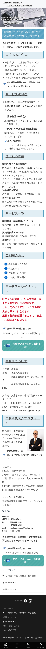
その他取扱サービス (10, 622)
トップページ (7, 609)
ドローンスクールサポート (12, 626)
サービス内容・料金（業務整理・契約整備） (19, 613)
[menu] (42, 4)
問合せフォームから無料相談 (25, 345)
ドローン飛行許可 (9, 630)
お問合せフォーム (9, 617)
